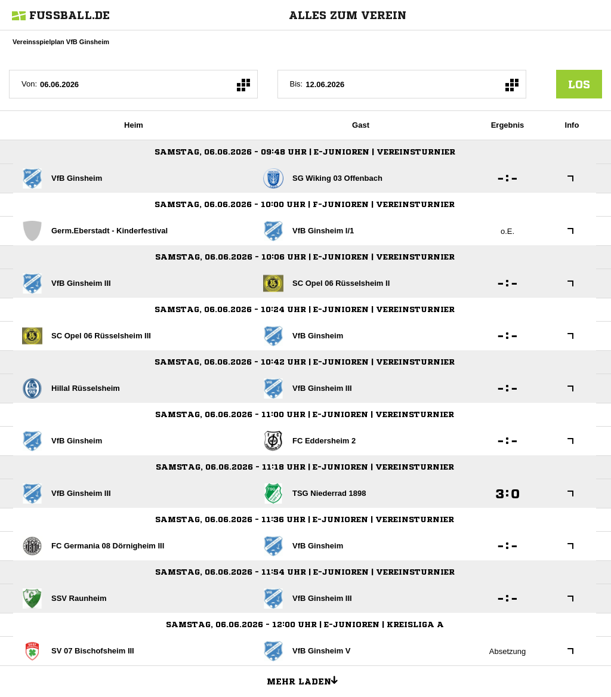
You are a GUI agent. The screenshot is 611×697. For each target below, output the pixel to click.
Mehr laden (307, 679)
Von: (29, 83)
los (579, 84)
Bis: (296, 83)
